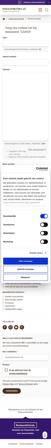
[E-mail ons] (16, 327)
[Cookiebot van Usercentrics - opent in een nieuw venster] (36, 169)
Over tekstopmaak (36, 149)
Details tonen (36, 253)
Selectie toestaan (25, 269)
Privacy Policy (8, 384)
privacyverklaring (18, 373)
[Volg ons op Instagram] (10, 327)
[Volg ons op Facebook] (5, 327)
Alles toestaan (26, 261)
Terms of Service (26, 384)
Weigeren (25, 277)
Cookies (39, 444)
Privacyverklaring (26, 444)
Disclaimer (12, 444)
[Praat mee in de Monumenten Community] (22, 327)
